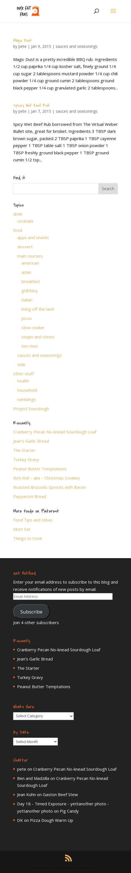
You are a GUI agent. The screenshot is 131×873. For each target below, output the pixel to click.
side (21, 364)
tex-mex (30, 346)
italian (27, 300)
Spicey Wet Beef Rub (31, 105)
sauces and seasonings (76, 46)
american (30, 263)
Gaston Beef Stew (60, 794)
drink (17, 214)
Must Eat (21, 529)
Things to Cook (27, 538)
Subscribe (31, 611)
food (17, 230)
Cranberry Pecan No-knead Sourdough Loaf (54, 432)
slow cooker (33, 327)
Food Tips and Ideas (33, 520)
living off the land (38, 309)
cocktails (25, 221)
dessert (25, 246)
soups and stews (38, 336)
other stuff (23, 373)
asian (26, 272)
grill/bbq (29, 290)
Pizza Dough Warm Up (51, 820)
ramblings (26, 399)
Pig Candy (69, 811)
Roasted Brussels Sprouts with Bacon (49, 487)
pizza (27, 318)
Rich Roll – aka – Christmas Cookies (46, 478)
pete (22, 46)
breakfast (31, 281)
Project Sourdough (31, 408)
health (23, 381)
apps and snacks (33, 237)
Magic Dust (22, 40)
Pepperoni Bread (29, 496)
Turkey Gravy (26, 459)
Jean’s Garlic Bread (31, 441)
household (27, 390)
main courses (30, 256)
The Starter (24, 450)
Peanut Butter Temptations (39, 468)
